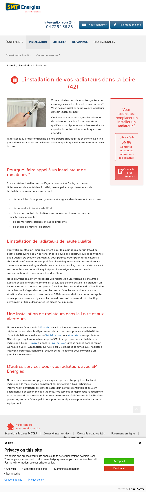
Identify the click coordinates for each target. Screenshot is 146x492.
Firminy (33, 343)
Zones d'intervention (56, 433)
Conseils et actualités (91, 433)
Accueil (11, 65)
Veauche (45, 327)
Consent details (13, 479)
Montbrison (74, 335)
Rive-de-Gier (58, 343)
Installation (25, 65)
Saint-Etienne (53, 335)
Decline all (119, 468)
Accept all (119, 461)
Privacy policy (36, 479)
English (10, 442)
